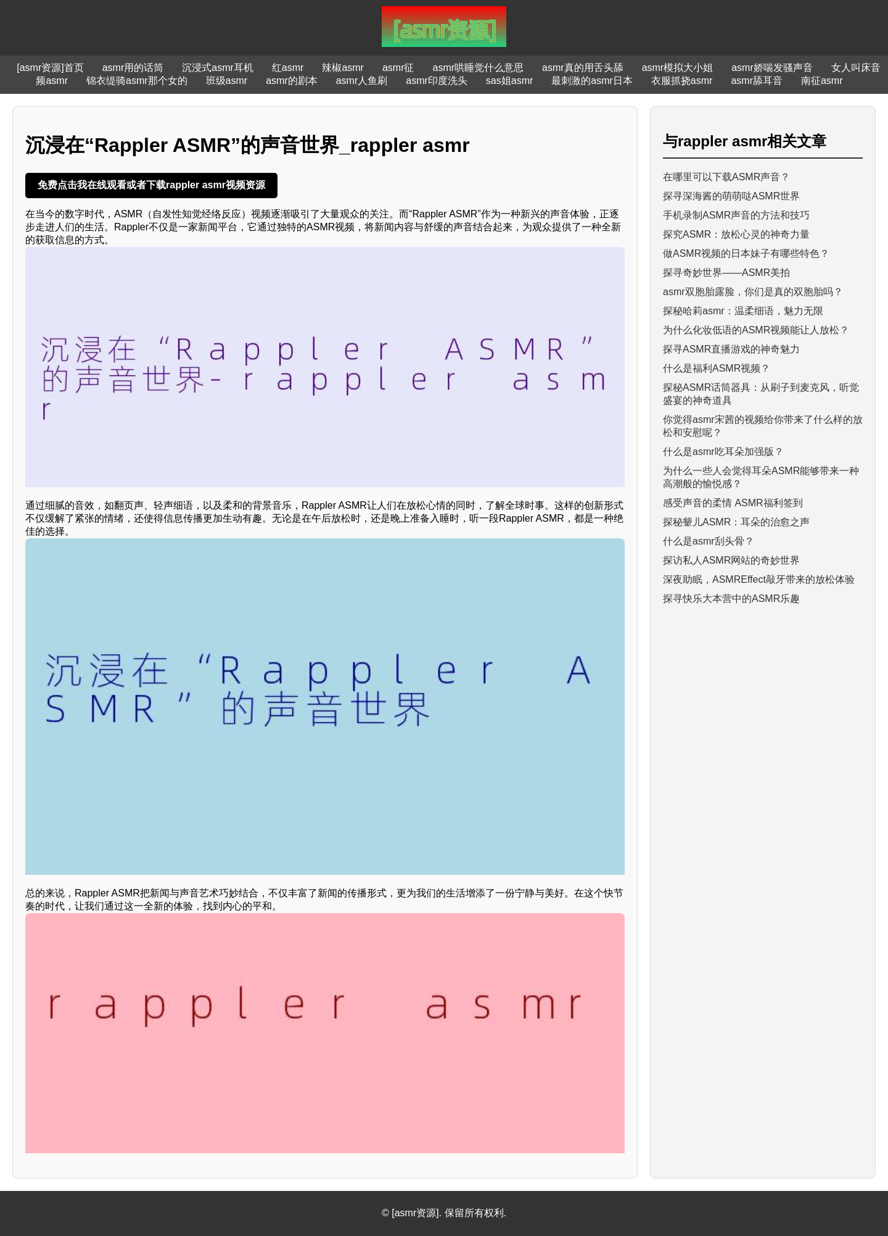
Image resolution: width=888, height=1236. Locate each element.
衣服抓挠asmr (682, 80)
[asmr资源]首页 (50, 67)
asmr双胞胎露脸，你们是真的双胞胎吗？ (753, 291)
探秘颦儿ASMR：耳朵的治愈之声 (736, 522)
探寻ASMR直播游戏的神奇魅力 (731, 349)
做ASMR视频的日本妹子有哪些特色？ (746, 253)
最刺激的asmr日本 (592, 80)
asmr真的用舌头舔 (582, 67)
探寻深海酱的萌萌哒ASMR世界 (731, 196)
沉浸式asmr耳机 (217, 67)
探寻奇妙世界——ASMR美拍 (726, 272)
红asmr (288, 67)
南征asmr (822, 80)
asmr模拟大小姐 (677, 67)
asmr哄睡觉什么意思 (478, 67)
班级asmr (227, 80)
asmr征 (398, 67)
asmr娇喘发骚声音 (772, 67)
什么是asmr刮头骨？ (708, 541)
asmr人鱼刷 (362, 80)
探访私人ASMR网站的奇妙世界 (731, 560)
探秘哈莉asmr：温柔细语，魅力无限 (743, 311)
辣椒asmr (343, 67)
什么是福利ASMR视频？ (716, 368)
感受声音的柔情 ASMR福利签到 (733, 503)
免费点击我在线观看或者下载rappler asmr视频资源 (151, 185)
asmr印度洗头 (436, 80)
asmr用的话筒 (133, 67)
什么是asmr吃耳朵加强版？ (723, 451)
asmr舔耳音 (757, 80)
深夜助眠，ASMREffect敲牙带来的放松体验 (759, 579)
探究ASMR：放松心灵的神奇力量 (736, 234)
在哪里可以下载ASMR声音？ (726, 177)
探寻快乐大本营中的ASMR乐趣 (731, 598)
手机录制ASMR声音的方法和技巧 (736, 215)
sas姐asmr (509, 80)
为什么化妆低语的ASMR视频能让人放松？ (756, 330)
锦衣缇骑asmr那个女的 (136, 80)
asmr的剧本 (292, 80)
